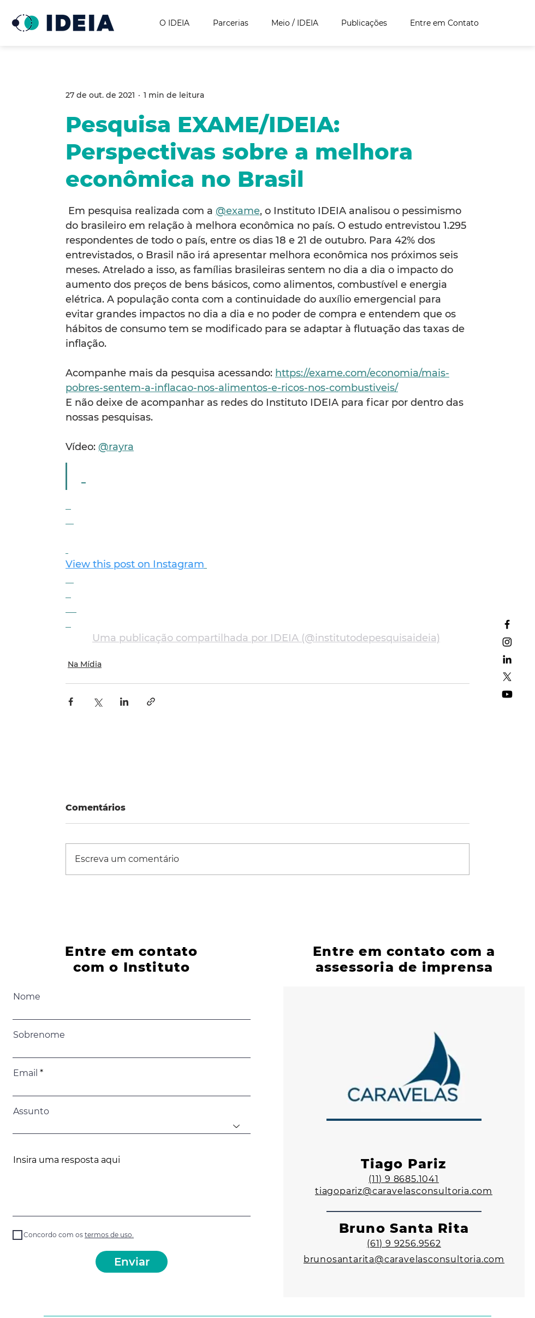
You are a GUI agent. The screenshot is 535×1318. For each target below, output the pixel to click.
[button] (108, 1235)
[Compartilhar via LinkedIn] (124, 701)
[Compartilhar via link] (151, 701)
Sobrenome (39, 1035)
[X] (507, 677)
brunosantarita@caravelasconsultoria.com (404, 1259)
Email (25, 1073)
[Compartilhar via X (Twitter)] (97, 701)
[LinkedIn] (507, 659)
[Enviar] (132, 1262)
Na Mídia (85, 664)
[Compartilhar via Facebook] (71, 701)
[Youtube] (507, 694)
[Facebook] (507, 624)
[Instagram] (507, 642)
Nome (26, 996)
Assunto (31, 1111)
